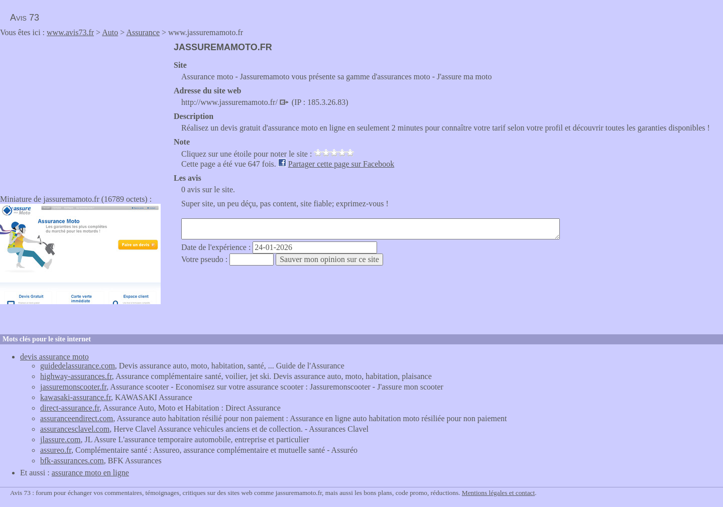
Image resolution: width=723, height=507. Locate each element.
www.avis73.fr (70, 32)
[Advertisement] (84, 112)
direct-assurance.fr (69, 408)
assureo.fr (55, 450)
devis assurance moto (54, 356)
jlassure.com (60, 439)
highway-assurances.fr (76, 376)
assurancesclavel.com (74, 429)
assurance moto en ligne (90, 472)
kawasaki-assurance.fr (75, 397)
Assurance (143, 32)
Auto (110, 32)
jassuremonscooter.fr (73, 387)
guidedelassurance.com (77, 365)
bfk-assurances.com (72, 460)
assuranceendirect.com (76, 418)
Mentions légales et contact (498, 492)
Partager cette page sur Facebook (341, 164)
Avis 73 (24, 18)
